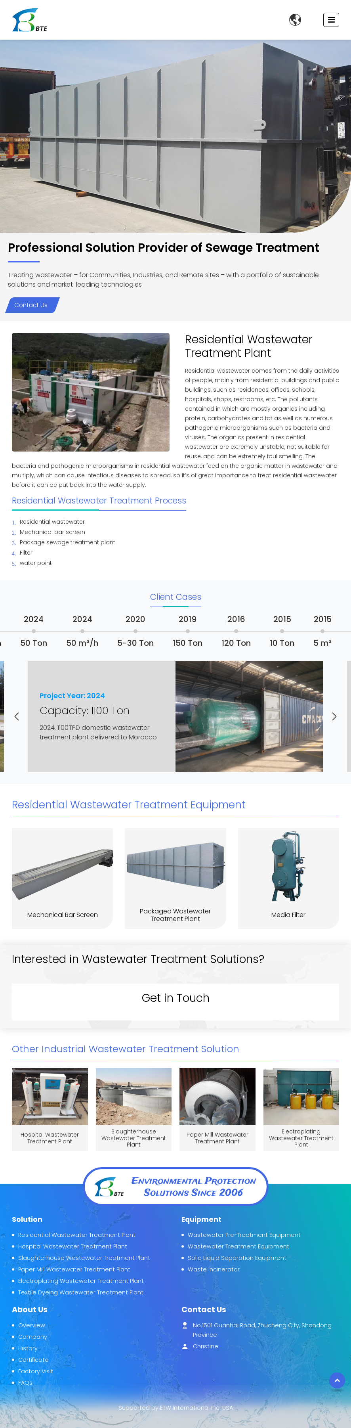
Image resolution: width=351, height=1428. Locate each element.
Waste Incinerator (214, 1269)
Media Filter (288, 914)
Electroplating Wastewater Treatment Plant (301, 1138)
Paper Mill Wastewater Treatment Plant (217, 1138)
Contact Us (31, 305)
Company (32, 1337)
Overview (31, 1325)
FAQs (25, 1383)
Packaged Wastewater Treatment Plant (175, 915)
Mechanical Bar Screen (62, 914)
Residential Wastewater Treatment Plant (76, 1235)
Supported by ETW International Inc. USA (175, 1408)
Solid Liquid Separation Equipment (237, 1258)
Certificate (33, 1360)
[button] (20, 716)
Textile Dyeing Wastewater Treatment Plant (80, 1292)
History (28, 1348)
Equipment (201, 1220)
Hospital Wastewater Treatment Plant (50, 1138)
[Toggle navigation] (331, 20)
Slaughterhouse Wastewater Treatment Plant (133, 1138)
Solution (27, 1220)
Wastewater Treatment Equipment (238, 1246)
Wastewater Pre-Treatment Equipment (244, 1235)
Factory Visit (35, 1371)
